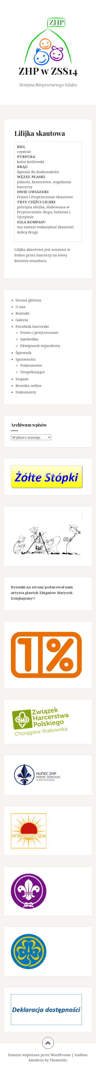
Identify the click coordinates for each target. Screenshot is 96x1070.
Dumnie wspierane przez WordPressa (39, 1055)
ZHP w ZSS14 (48, 70)
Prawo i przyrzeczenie (39, 332)
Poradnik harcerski (32, 326)
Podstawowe (31, 365)
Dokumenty (26, 392)
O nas (20, 306)
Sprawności (25, 359)
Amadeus (36, 1060)
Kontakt (23, 313)
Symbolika (29, 339)
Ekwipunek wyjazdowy (40, 345)
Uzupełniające (32, 371)
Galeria (22, 319)
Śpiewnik (23, 352)
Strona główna (28, 300)
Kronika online (29, 385)
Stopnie (22, 379)
